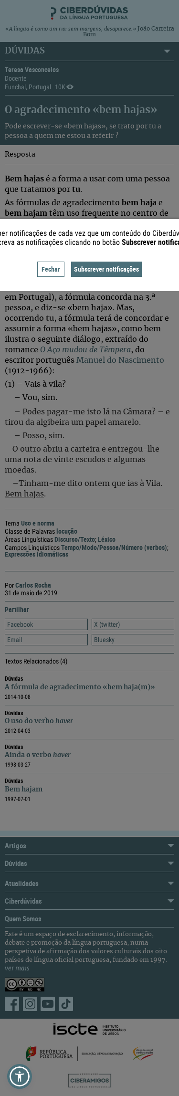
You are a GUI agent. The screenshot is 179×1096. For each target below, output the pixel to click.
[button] (20, 1076)
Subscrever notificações (106, 269)
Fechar (51, 269)
